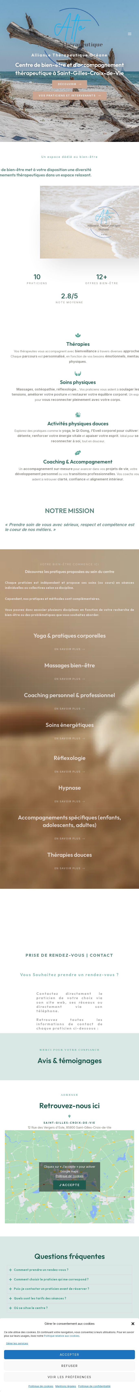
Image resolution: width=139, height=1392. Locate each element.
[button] (133, 1324)
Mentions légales (65, 1386)
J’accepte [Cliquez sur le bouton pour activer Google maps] (69, 1185)
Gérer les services (17, 1343)
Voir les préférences (69, 1377)
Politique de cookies (40, 1386)
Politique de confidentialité (94, 1386)
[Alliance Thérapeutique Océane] (72, 38)
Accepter (69, 1355)
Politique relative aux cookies (61, 1335)
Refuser (69, 1366)
